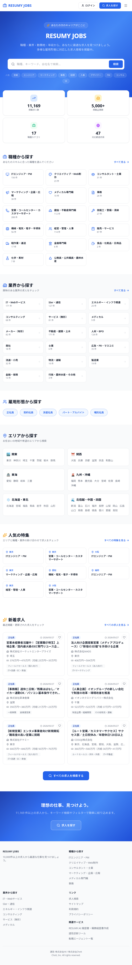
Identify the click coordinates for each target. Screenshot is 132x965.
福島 (25, 505)
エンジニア (29, 75)
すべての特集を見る (116, 540)
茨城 (39, 460)
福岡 (73, 481)
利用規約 (74, 909)
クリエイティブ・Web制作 (83, 862)
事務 (62, 75)
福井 (94, 505)
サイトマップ (76, 904)
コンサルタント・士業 (81, 868)
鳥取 (80, 510)
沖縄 (73, 485)
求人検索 (74, 898)
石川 (87, 505)
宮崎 (103, 481)
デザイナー (96, 75)
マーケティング (47, 75)
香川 (101, 510)
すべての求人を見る (116, 625)
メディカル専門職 (78, 878)
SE (66, 81)
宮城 (18, 505)
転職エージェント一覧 (81, 938)
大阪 (73, 460)
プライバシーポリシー (81, 914)
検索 (116, 64)
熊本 (80, 481)
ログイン (88, 5)
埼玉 (25, 460)
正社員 (10, 412)
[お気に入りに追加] (59, 637)
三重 (29, 481)
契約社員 (28, 412)
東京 (8, 460)
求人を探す (66, 825)
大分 (96, 481)
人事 (83, 75)
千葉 (32, 460)
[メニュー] (125, 5)
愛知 (8, 481)
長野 (101, 505)
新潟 (73, 505)
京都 (87, 460)
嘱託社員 (99, 412)
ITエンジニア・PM (79, 857)
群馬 (53, 460)
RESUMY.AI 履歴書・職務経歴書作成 (89, 928)
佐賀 (110, 481)
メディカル (9, 924)
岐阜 (22, 481)
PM (108, 75)
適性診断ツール (77, 933)
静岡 (15, 481)
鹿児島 (88, 481)
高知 (115, 510)
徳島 (94, 510)
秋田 (46, 505)
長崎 (117, 481)
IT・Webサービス (12, 898)
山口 (73, 510)
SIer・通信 (9, 904)
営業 (16, 75)
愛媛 (108, 510)
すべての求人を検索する (66, 776)
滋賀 (94, 460)
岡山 (115, 505)
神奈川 (17, 460)
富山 (80, 505)
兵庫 (80, 460)
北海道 (10, 505)
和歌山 (109, 460)
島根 (87, 510)
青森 (32, 505)
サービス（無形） (12, 919)
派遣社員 (48, 412)
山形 (53, 505)
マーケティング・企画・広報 (84, 873)
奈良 (101, 460)
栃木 (46, 460)
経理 (73, 75)
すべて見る (121, 162)
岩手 (39, 505)
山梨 (108, 505)
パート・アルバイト (73, 412)
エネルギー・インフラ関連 (17, 909)
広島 (122, 505)
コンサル (120, 75)
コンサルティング (12, 914)
